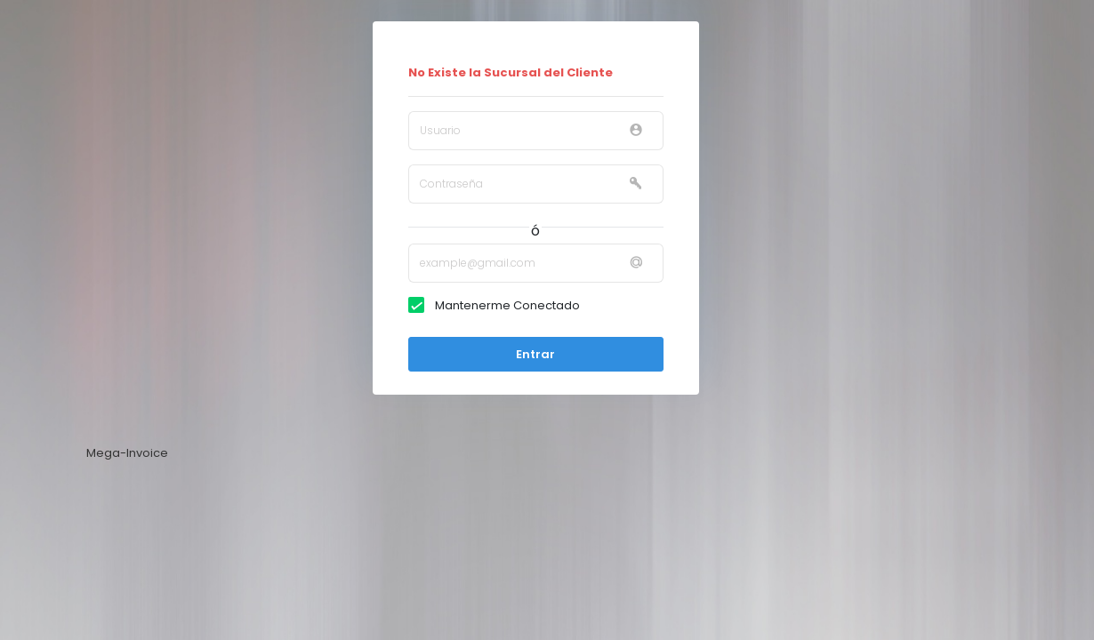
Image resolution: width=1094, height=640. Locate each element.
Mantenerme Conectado (503, 305)
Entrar (535, 354)
